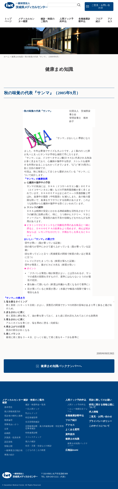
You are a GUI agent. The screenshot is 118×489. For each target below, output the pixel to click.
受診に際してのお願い (100, 400)
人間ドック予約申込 (66, 20)
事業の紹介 (9, 455)
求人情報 (93, 412)
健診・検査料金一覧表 (35, 404)
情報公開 (8, 446)
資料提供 (70, 434)
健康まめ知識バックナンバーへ (61, 366)
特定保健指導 (31, 417)
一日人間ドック (32, 409)
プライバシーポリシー (100, 421)
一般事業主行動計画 (13, 450)
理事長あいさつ (11, 424)
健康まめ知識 (72, 439)
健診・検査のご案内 (47, 20)
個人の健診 (30, 441)
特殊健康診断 (31, 433)
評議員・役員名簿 (12, 437)
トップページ (8, 20)
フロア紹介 (99, 20)
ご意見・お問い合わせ (100, 6)
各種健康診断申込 (84, 20)
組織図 (7, 433)
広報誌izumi (71, 450)
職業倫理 (8, 420)
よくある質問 (72, 429)
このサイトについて (99, 426)
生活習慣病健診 (32, 422)
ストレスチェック (33, 437)
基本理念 (8, 407)
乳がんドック (31, 413)
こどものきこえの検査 (35, 450)
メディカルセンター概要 (26, 20)
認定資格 (8, 442)
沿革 (6, 429)
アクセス (110, 20)
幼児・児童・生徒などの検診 (38, 446)
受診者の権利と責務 (13, 416)
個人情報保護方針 (12, 411)
